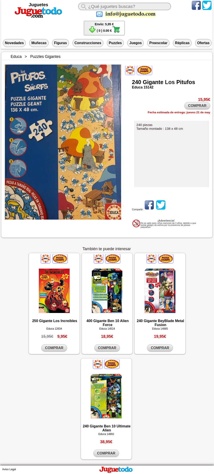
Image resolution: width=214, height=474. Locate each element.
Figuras (60, 43)
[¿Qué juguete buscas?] (124, 6)
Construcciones (88, 43)
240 (136, 82)
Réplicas (182, 43)
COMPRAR (197, 106)
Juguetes (38, 4)
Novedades (14, 43)
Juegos (135, 43)
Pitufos (185, 82)
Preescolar (158, 43)
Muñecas (38, 43)
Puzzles (115, 43)
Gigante (153, 82)
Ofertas (203, 43)
